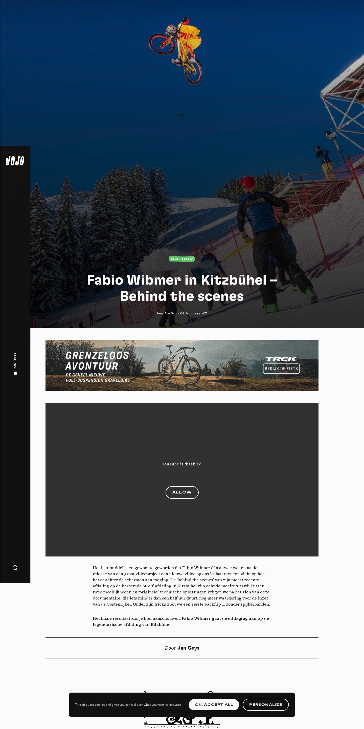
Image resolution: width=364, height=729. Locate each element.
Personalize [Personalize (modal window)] (265, 704)
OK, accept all (214, 704)
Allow (182, 492)
